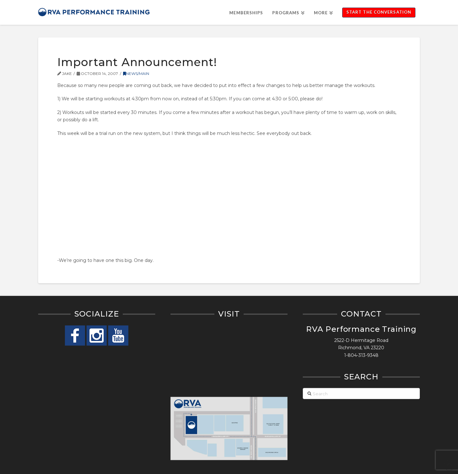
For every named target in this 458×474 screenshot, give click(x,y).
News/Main (136, 73)
